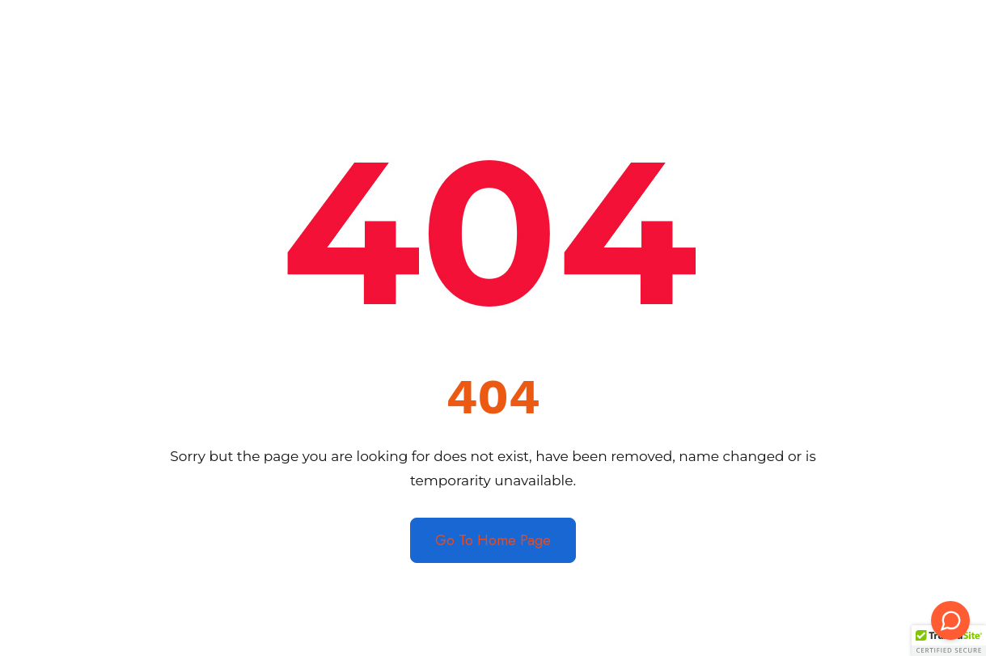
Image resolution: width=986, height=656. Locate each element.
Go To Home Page (493, 540)
